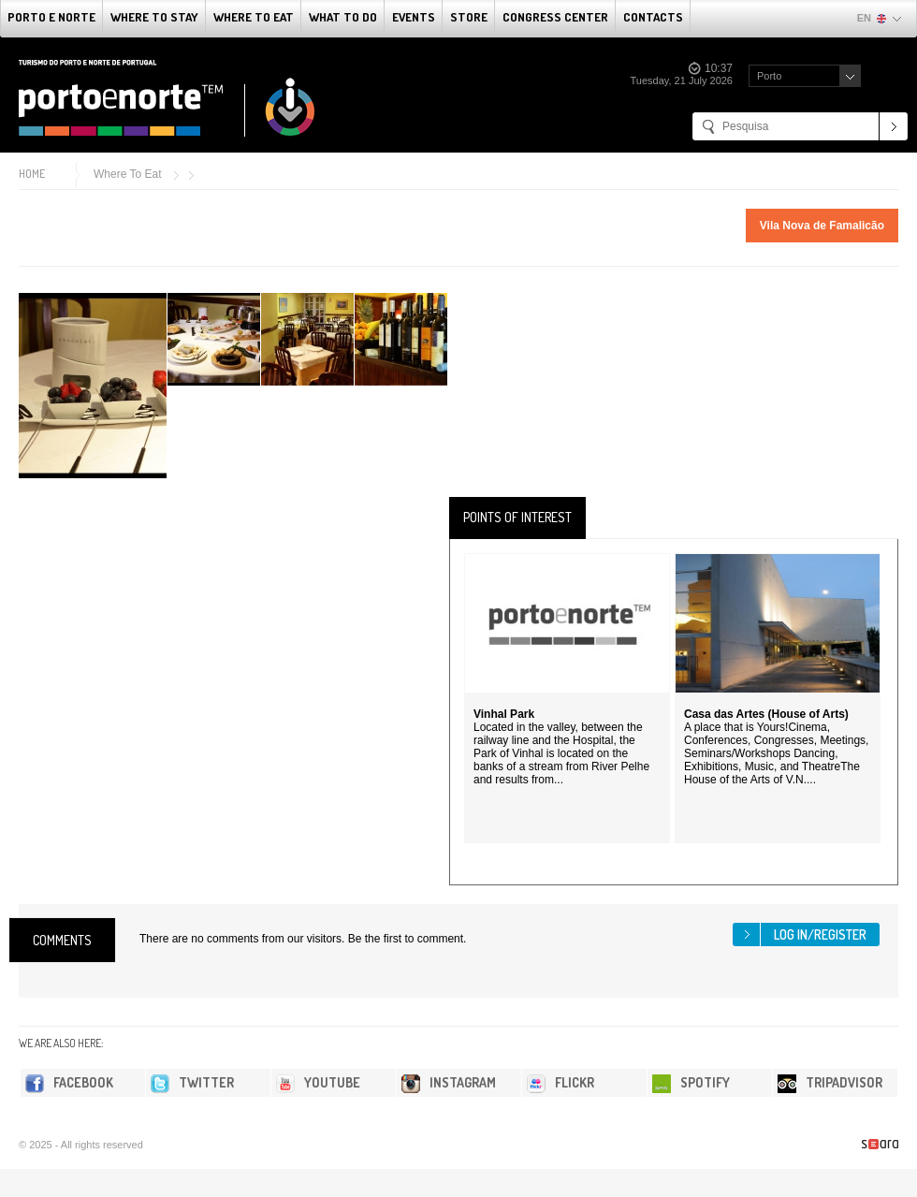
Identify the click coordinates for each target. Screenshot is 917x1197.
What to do (343, 16)
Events (413, 16)
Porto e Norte (51, 16)
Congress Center (555, 16)
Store (469, 16)
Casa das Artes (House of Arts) (766, 714)
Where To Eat (253, 16)
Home (32, 174)
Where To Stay (154, 16)
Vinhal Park (503, 714)
